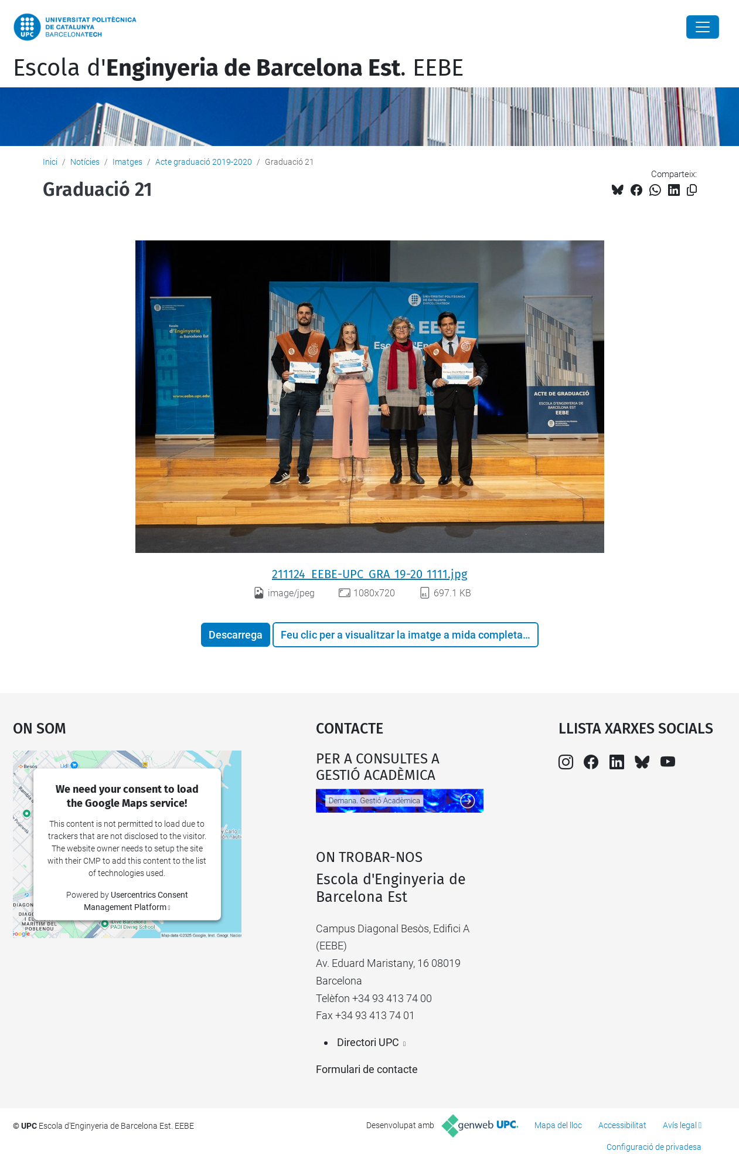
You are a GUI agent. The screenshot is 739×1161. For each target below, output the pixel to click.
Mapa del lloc (558, 1125)
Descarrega (236, 635)
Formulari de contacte (367, 1069)
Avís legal (680, 1125)
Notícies (85, 162)
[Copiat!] (692, 190)
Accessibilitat (622, 1125)
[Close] (702, 27)
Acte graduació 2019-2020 (203, 162)
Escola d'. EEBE (238, 68)
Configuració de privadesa (654, 1147)
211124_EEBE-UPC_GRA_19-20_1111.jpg (369, 574)
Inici (50, 162)
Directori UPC (368, 1042)
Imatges (127, 162)
